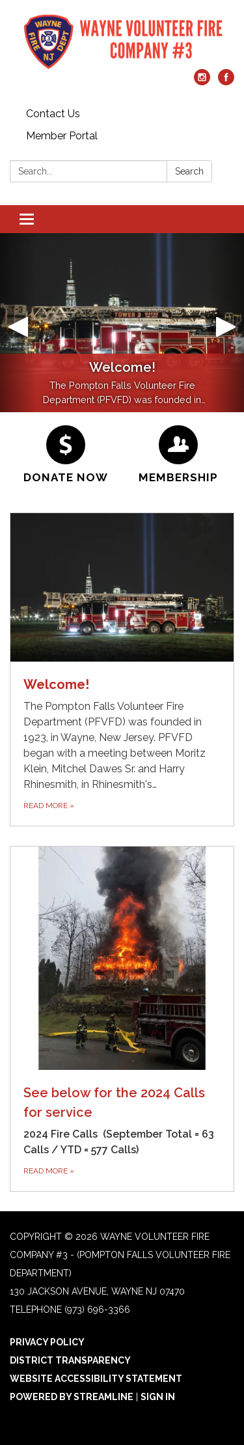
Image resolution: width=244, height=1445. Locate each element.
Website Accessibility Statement (96, 1378)
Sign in (158, 1397)
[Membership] (178, 454)
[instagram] (202, 82)
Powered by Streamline (71, 1397)
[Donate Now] (66, 454)
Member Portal (62, 136)
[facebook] (226, 82)
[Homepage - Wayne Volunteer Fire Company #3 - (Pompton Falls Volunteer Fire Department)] (122, 41)
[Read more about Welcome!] (122, 669)
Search (189, 171)
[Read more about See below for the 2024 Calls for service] (122, 1019)
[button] (18, 322)
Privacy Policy (47, 1342)
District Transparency (70, 1360)
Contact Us (53, 113)
